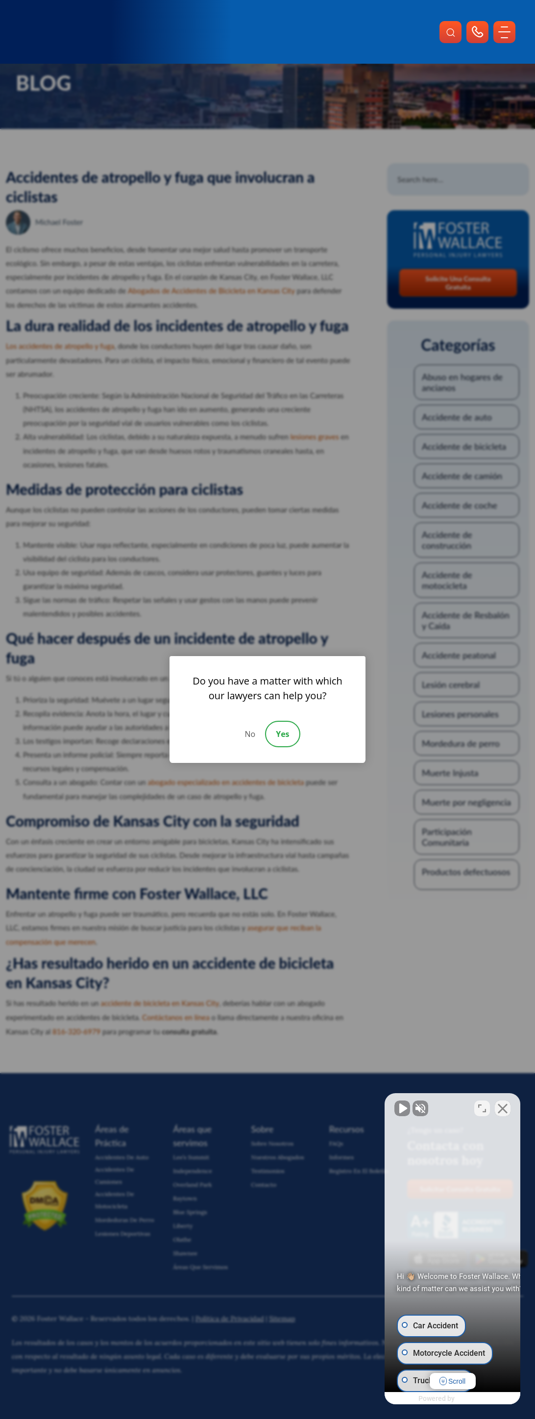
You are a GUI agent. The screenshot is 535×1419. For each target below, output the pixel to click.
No (249, 734)
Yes (282, 734)
